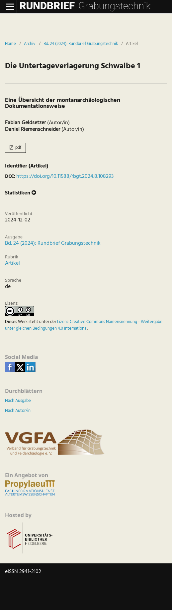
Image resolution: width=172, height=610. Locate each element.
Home (10, 44)
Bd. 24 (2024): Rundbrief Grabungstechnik (80, 44)
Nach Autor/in (18, 410)
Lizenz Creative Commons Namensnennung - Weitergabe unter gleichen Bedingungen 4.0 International (83, 325)
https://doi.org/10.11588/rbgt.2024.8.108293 (65, 176)
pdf (17, 147)
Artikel (12, 263)
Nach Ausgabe (18, 400)
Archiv (30, 44)
